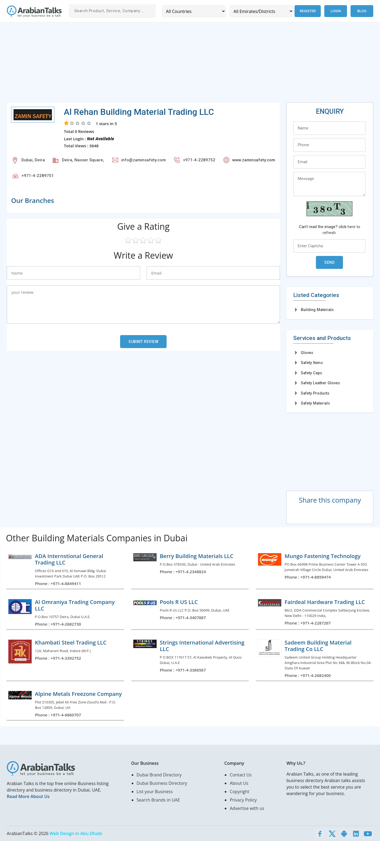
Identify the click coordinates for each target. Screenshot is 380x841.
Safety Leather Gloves (320, 383)
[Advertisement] (169, 64)
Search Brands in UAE (158, 800)
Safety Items (312, 363)
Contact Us (241, 775)
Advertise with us (247, 808)
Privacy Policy (243, 800)
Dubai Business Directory (162, 783)
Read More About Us (28, 796)
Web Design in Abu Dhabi (75, 833)
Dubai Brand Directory (159, 775)
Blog (361, 11)
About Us (239, 783)
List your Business (155, 792)
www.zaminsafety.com (253, 160)
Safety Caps (311, 373)
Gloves (307, 353)
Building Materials (317, 310)
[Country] (194, 11)
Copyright (239, 792)
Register (307, 11)
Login (336, 11)
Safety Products (315, 393)
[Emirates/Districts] (261, 11)
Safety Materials (315, 403)
